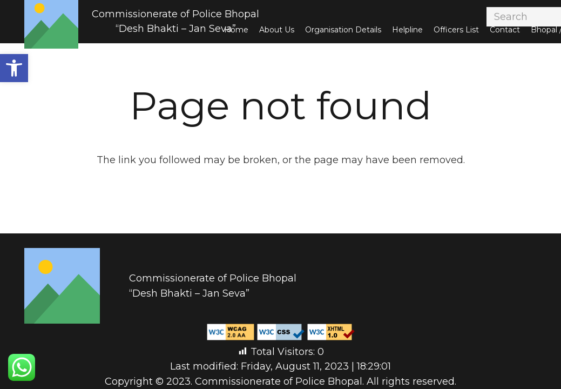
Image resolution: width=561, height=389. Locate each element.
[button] (14, 68)
